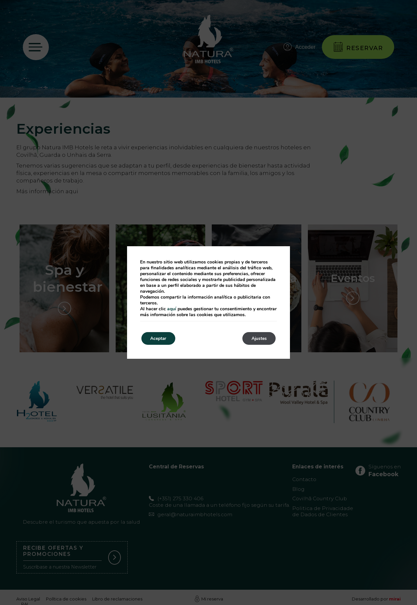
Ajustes (258, 338)
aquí (171, 309)
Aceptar (159, 338)
